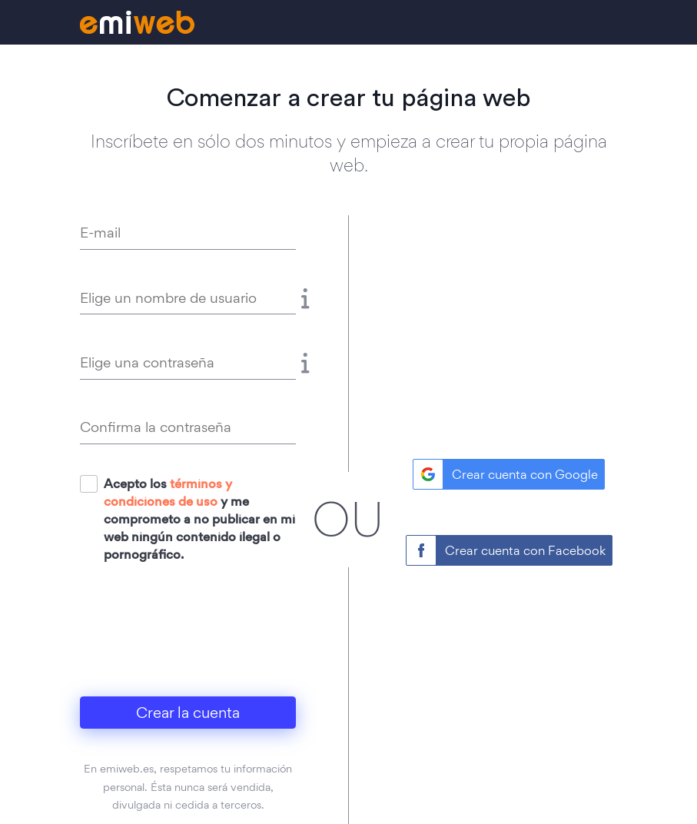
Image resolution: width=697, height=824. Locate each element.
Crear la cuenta (188, 712)
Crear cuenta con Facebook (525, 550)
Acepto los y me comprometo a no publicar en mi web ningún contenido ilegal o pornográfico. (199, 519)
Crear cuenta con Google (525, 474)
